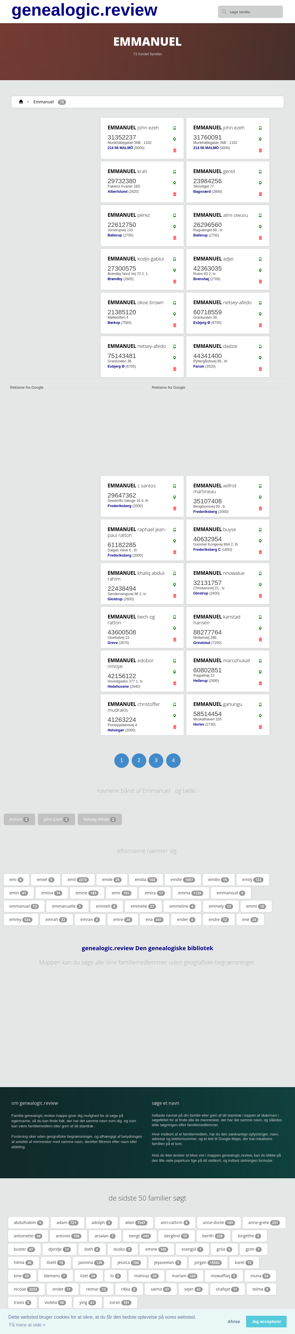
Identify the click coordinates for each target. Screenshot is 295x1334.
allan (136, 1222)
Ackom (20, 819)
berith (213, 1236)
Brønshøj (201, 279)
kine (22, 1276)
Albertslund (118, 192)
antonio (68, 1236)
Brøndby (115, 279)
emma (191, 893)
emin (19, 893)
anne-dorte (219, 1222)
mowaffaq (224, 1276)
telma (261, 1289)
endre (219, 919)
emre (122, 919)
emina (51, 893)
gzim (253, 1249)
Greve (113, 643)
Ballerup (115, 235)
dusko (122, 1249)
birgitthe (249, 1236)
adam (67, 1222)
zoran (120, 1302)
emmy (21, 919)
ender (186, 919)
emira (155, 893)
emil (78, 879)
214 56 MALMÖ (120, 148)
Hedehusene (118, 687)
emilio (218, 879)
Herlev (198, 724)
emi (17, 879)
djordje (59, 1249)
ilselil (56, 1262)
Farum (198, 366)
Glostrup (115, 599)
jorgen (208, 1262)
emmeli (106, 906)
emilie (183, 879)
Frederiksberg (119, 506)
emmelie (143, 906)
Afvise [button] (234, 1321)
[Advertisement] (49, 152)
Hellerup (200, 681)
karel (244, 1262)
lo (115, 1276)
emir (121, 893)
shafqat (227, 1289)
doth (92, 1249)
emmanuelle (67, 906)
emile (112, 879)
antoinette (28, 1236)
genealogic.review (84, 9)
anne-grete (264, 1222)
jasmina (91, 1262)
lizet (88, 1276)
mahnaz (146, 1276)
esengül (192, 1249)
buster (24, 1249)
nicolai (26, 1289)
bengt (140, 1236)
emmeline (182, 906)
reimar (97, 1289)
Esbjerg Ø (201, 323)
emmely (221, 906)
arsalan (105, 1236)
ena (155, 919)
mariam (185, 1276)
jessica (129, 1262)
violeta (55, 1302)
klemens (55, 1276)
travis (22, 1302)
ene (250, 919)
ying (87, 1302)
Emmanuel (44, 101)
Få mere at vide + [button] (27, 1324)
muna (260, 1276)
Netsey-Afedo (100, 819)
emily (252, 879)
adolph (102, 1222)
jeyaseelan (167, 1262)
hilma (24, 1262)
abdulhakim (28, 1222)
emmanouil (231, 893)
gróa (224, 1249)
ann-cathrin (175, 1222)
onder (62, 1289)
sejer (193, 1289)
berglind (176, 1236)
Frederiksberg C (207, 550)
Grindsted (201, 643)
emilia (146, 879)
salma (161, 1289)
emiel (45, 879)
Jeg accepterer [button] (266, 1321)
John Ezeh (56, 819)
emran (90, 919)
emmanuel (24, 906)
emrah (56, 919)
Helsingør (116, 730)
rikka (129, 1289)
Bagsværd (202, 192)
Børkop (114, 323)
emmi (256, 906)
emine (87, 893)
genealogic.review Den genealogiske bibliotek (147, 948)
